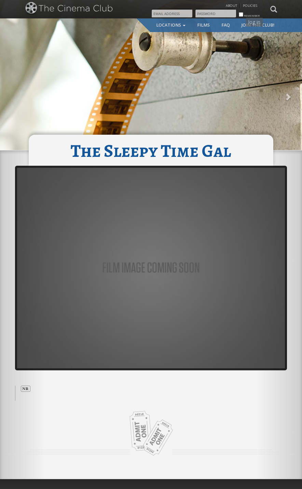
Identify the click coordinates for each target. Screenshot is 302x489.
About (231, 5)
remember (249, 14)
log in (254, 22)
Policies (250, 5)
